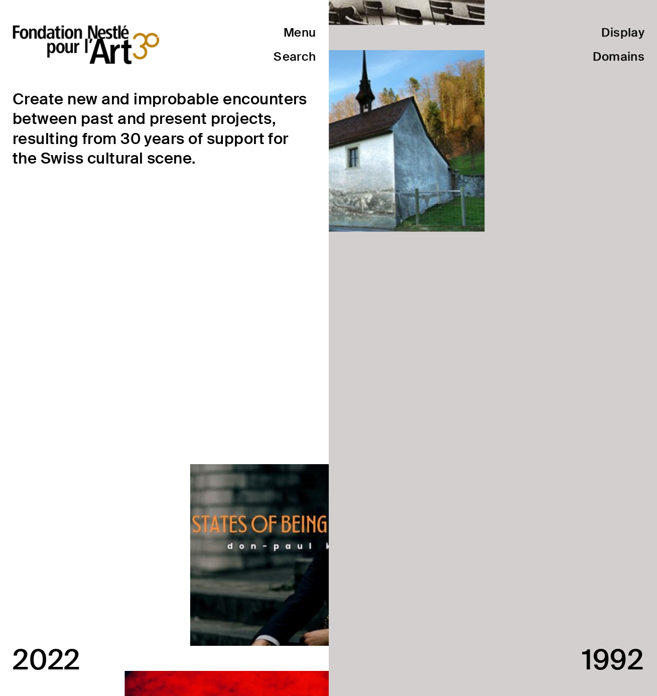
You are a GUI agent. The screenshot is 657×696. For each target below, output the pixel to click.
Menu (300, 32)
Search (295, 56)
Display (622, 32)
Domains (618, 56)
